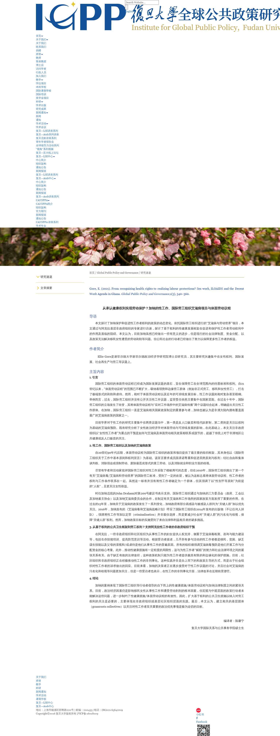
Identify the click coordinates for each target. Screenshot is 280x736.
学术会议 (41, 127)
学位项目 (41, 83)
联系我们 (41, 46)
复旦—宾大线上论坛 (47, 152)
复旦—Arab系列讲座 (47, 134)
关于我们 (42, 39)
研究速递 (46, 277)
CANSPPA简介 (44, 203)
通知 (38, 119)
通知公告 (41, 167)
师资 (39, 54)
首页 (39, 35)
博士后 (40, 65)
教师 (38, 57)
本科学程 (41, 86)
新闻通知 (42, 112)
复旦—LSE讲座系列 (47, 130)
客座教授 (41, 61)
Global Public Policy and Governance (117, 272)
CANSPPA (43, 200)
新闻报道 (41, 170)
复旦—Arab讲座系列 (47, 196)
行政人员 (41, 72)
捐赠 (38, 50)
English (129, 11)
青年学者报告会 (45, 141)
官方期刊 (41, 211)
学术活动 (42, 123)
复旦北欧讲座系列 (46, 138)
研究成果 (41, 108)
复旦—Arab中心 (46, 178)
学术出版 (41, 105)
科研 (39, 101)
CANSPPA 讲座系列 (47, 222)
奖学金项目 (42, 97)
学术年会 (41, 225)
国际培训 (41, 94)
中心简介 (41, 160)
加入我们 (41, 76)
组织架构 (41, 163)
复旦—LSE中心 (45, 156)
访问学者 (41, 68)
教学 (39, 79)
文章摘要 (46, 288)
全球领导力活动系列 (47, 145)
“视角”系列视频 (44, 149)
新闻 (38, 116)
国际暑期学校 (43, 90)
